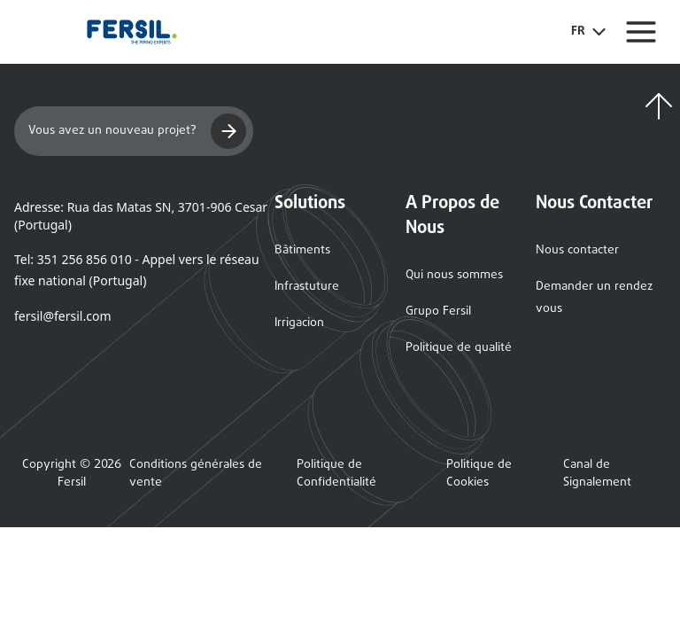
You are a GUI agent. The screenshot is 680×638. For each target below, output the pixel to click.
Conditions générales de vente (195, 474)
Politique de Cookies (479, 474)
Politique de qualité (459, 347)
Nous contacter (577, 250)
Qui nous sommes (454, 275)
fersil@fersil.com (62, 315)
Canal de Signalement (597, 474)
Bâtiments (302, 250)
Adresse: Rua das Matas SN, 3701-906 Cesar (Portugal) (140, 215)
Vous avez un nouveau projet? (137, 131)
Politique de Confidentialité (336, 474)
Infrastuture (306, 286)
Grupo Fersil (438, 311)
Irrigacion (299, 323)
